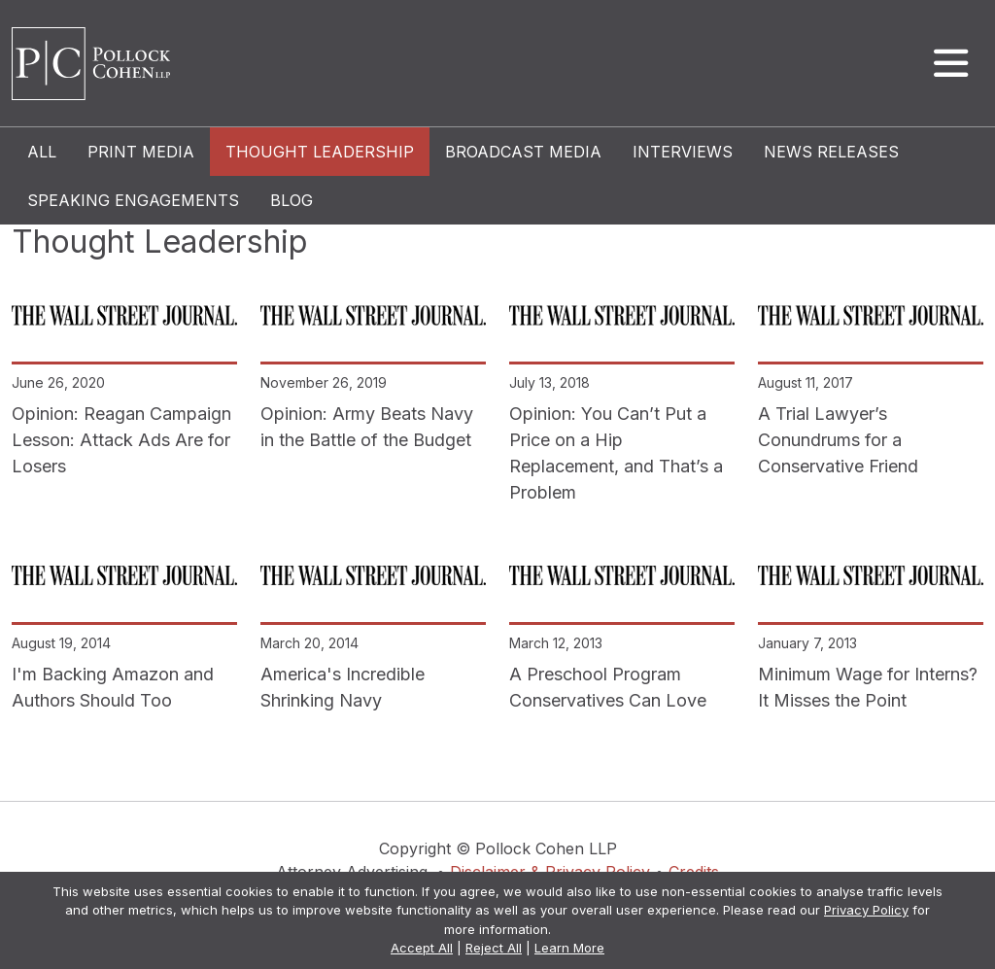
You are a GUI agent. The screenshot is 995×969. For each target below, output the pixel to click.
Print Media (140, 151)
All (41, 151)
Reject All (493, 947)
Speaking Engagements (133, 200)
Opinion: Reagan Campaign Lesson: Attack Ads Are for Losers (121, 439)
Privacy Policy (866, 909)
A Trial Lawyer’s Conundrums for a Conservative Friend (838, 439)
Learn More (569, 947)
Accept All (422, 947)
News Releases (831, 151)
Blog (291, 200)
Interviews (683, 151)
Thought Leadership (319, 151)
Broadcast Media (523, 151)
